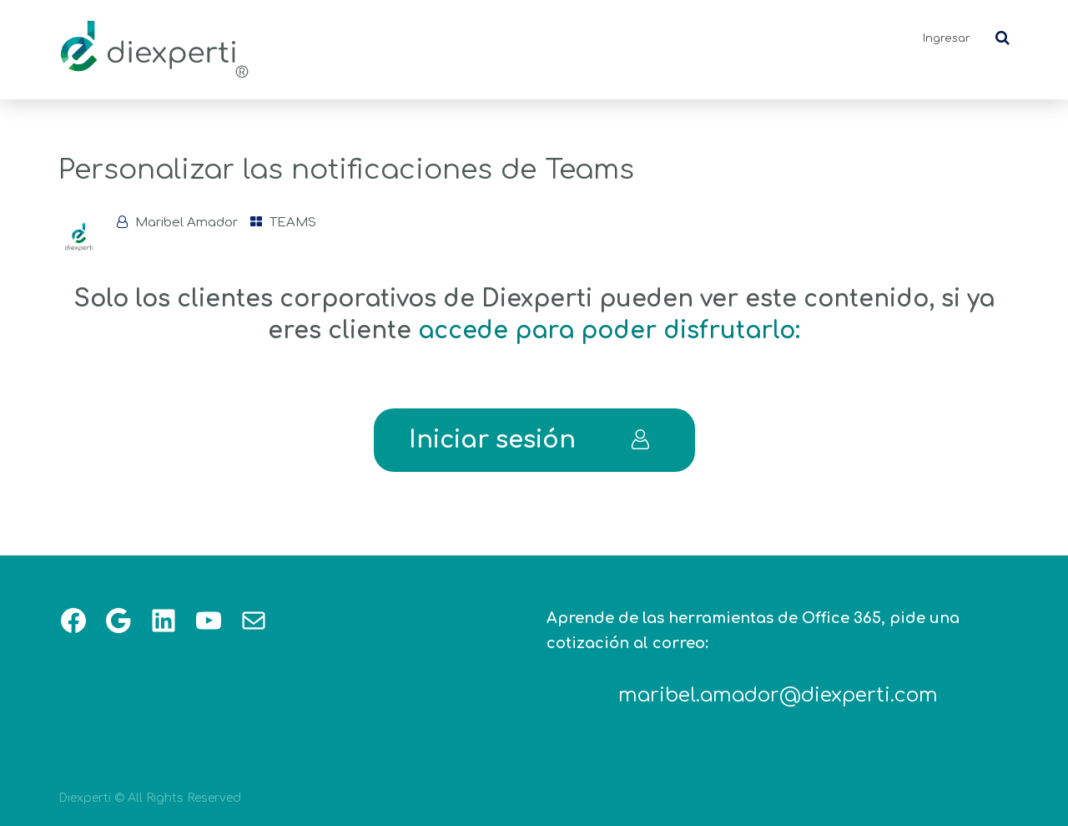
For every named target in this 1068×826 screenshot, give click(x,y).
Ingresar (946, 38)
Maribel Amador (186, 222)
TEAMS (293, 222)
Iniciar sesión (530, 440)
